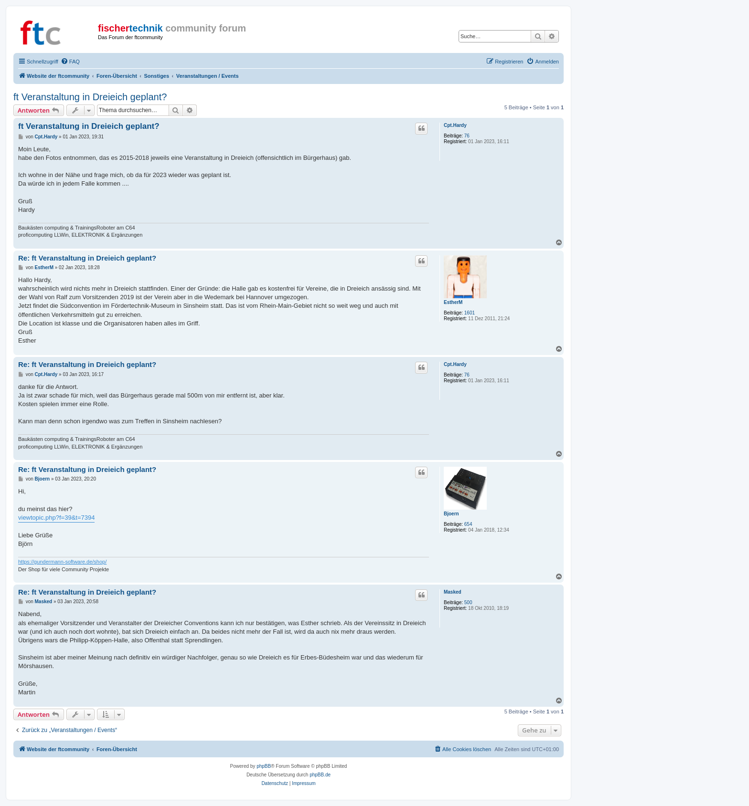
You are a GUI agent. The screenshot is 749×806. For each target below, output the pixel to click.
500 (468, 602)
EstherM (453, 302)
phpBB (264, 766)
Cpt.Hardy (455, 125)
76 (467, 135)
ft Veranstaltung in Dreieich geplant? (90, 97)
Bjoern (451, 513)
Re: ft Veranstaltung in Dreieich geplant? (87, 258)
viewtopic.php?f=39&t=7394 (56, 517)
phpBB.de (320, 774)
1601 (469, 312)
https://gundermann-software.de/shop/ (62, 562)
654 (468, 524)
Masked (452, 592)
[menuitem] (70, 61)
